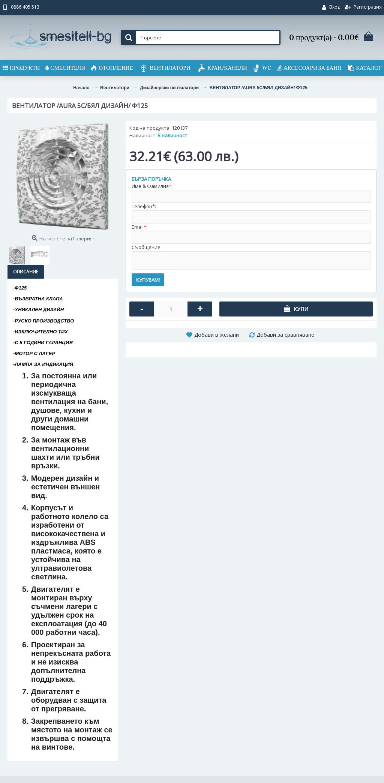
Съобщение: (147, 247)
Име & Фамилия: (152, 186)
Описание (25, 271)
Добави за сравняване (285, 334)
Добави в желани (216, 334)
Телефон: (144, 206)
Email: (139, 227)
